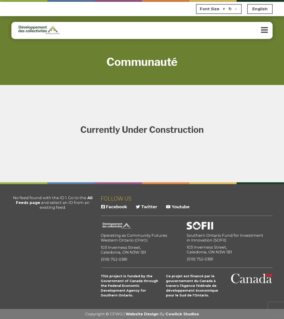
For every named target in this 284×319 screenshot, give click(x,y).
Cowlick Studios (182, 314)
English (260, 9)
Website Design (142, 314)
